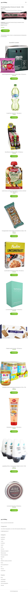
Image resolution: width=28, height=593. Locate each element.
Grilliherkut (3, 539)
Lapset (2, 545)
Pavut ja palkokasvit (4, 564)
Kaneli (23, 22)
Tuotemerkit (8, 22)
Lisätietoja (5, 30)
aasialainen (3, 537)
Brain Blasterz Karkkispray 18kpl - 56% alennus (14, 152)
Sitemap (2, 585)
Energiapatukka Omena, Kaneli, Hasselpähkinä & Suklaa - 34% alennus (14, 231)
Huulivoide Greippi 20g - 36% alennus (14, 506)
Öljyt (2, 558)
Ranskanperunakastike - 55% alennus (14, 427)
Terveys (2, 568)
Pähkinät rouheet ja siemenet (6, 560)
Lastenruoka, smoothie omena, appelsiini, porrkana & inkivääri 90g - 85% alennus (14, 191)
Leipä (2, 547)
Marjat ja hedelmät (17, 22)
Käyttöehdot (3, 581)
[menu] (26, 2)
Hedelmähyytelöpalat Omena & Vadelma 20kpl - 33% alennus (14, 74)
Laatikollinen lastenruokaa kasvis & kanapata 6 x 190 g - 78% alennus (14, 388)
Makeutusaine (3, 552)
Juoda (2, 541)
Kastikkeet (3, 543)
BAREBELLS (6, 23)
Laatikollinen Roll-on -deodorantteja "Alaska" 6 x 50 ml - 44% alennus (14, 467)
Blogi (2, 577)
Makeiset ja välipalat (4, 550)
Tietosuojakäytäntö (4, 583)
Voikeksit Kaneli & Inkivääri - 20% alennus (14, 348)
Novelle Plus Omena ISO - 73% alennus (14, 113)
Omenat (2, 23)
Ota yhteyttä (3, 579)
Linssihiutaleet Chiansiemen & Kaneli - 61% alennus (14, 270)
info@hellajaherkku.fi (5, 531)
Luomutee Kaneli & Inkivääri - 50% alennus (14, 309)
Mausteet (12, 22)
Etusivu (2, 10)
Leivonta (2, 549)
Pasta (2, 562)
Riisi (1, 566)
